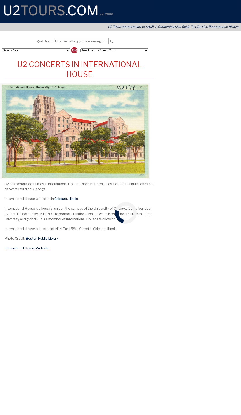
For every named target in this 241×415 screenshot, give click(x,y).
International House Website (27, 248)
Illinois (73, 199)
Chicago (60, 199)
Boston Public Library (42, 238)
